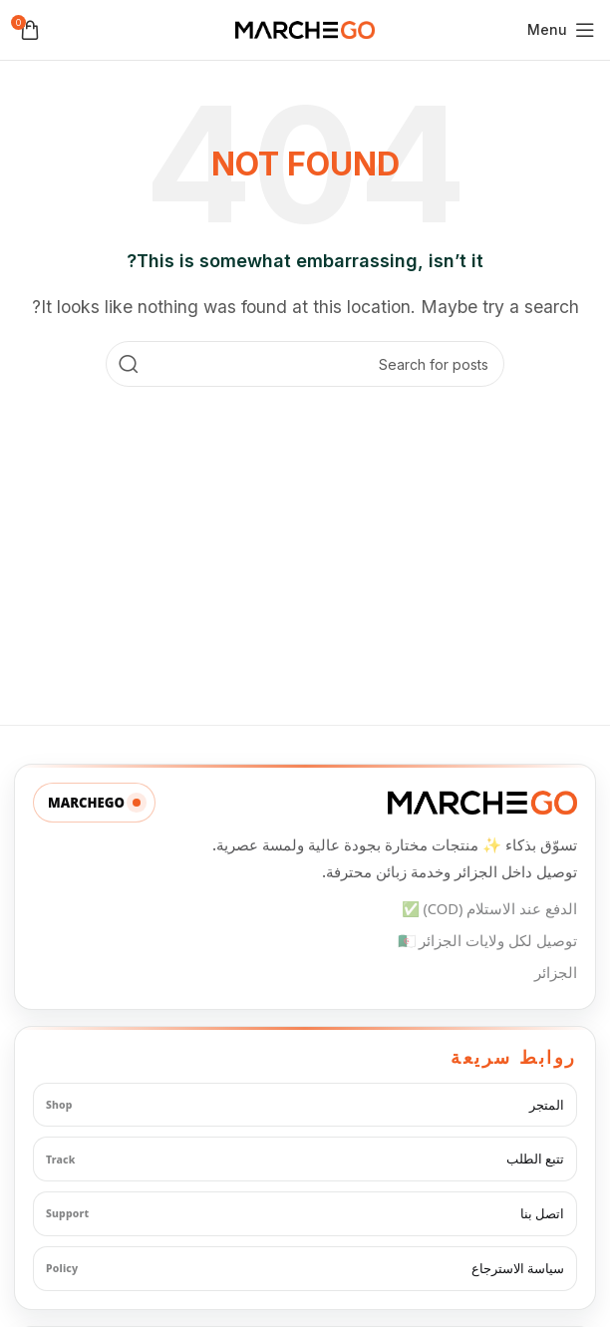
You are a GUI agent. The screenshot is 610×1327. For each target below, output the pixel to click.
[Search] (305, 364)
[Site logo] (305, 28)
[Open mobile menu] (561, 30)
